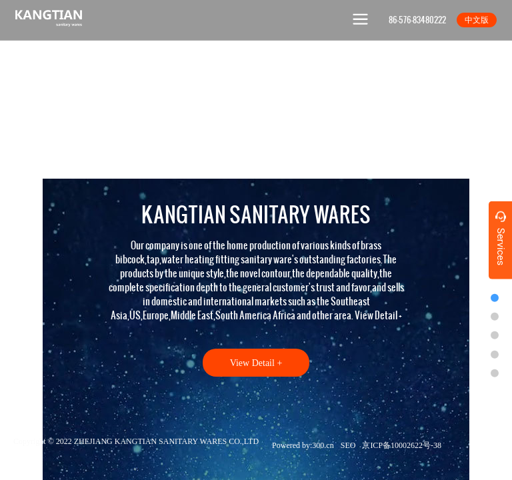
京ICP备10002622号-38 (401, 445)
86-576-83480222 (417, 20)
